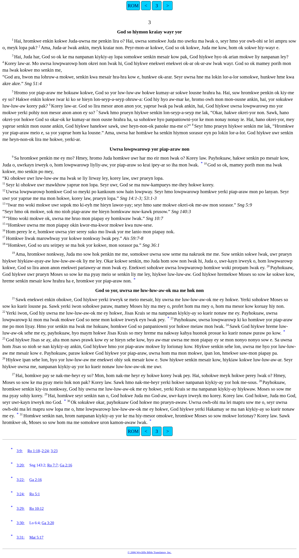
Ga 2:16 (66, 465)
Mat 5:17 (36, 537)
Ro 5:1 (34, 494)
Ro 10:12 (36, 508)
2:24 (45, 451)
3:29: (21, 508)
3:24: (21, 494)
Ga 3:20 (48, 523)
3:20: (21, 465)
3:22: (21, 479)
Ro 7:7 (52, 465)
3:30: (21, 523)
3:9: (20, 451)
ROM (133, 5)
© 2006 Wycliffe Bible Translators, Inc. (149, 552)
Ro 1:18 (33, 451)
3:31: (21, 537)
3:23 (54, 451)
